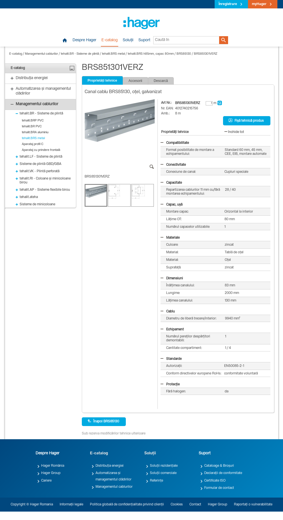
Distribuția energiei (110, 466)
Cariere (46, 480)
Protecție (170, 384)
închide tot (234, 132)
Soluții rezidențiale (164, 466)
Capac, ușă (171, 204)
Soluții (128, 40)
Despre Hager (84, 40)
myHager (259, 4)
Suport (144, 40)
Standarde (171, 359)
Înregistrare (228, 4)
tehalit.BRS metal (113, 54)
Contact (195, 504)
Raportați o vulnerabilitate (253, 504)
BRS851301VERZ (205, 54)
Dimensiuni (172, 278)
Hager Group (51, 473)
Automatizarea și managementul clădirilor (113, 476)
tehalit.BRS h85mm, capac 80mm (151, 54)
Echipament (172, 329)
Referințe (156, 480)
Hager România (52, 466)
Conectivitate (173, 165)
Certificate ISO (215, 480)
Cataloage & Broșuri (219, 466)
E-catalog (109, 40)
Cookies (177, 504)
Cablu (168, 311)
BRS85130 (184, 54)
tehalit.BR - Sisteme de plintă (80, 54)
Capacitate (171, 183)
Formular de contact (219, 488)
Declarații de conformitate (223, 473)
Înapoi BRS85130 (103, 421)
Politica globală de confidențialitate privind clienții (127, 504)
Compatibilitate (175, 143)
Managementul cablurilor (41, 54)
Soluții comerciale (163, 473)
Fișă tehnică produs (246, 121)
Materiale (170, 238)
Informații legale (71, 504)
